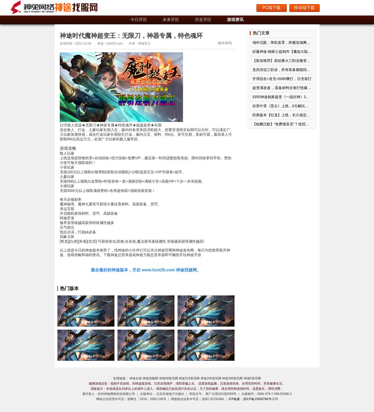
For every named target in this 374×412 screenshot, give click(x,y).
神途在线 (135, 378)
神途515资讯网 (189, 378)
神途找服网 (150, 378)
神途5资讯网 (252, 378)
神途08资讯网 (168, 378)
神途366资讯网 (232, 378)
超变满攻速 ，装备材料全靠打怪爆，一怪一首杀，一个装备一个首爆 (307, 88)
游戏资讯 (235, 19)
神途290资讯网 (211, 378)
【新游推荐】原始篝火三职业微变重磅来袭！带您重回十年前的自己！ (308, 61)
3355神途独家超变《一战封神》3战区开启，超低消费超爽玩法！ (304, 97)
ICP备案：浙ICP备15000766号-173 (253, 399)
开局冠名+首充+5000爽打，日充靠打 (282, 79)
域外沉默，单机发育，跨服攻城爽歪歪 (283, 42)
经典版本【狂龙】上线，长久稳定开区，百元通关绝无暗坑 (299, 115)
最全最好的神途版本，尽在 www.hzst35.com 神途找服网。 (146, 270)
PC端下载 (271, 7)
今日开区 (138, 19)
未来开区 (171, 19)
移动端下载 (304, 7)
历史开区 (203, 19)
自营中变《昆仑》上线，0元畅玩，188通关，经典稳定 (296, 106)
